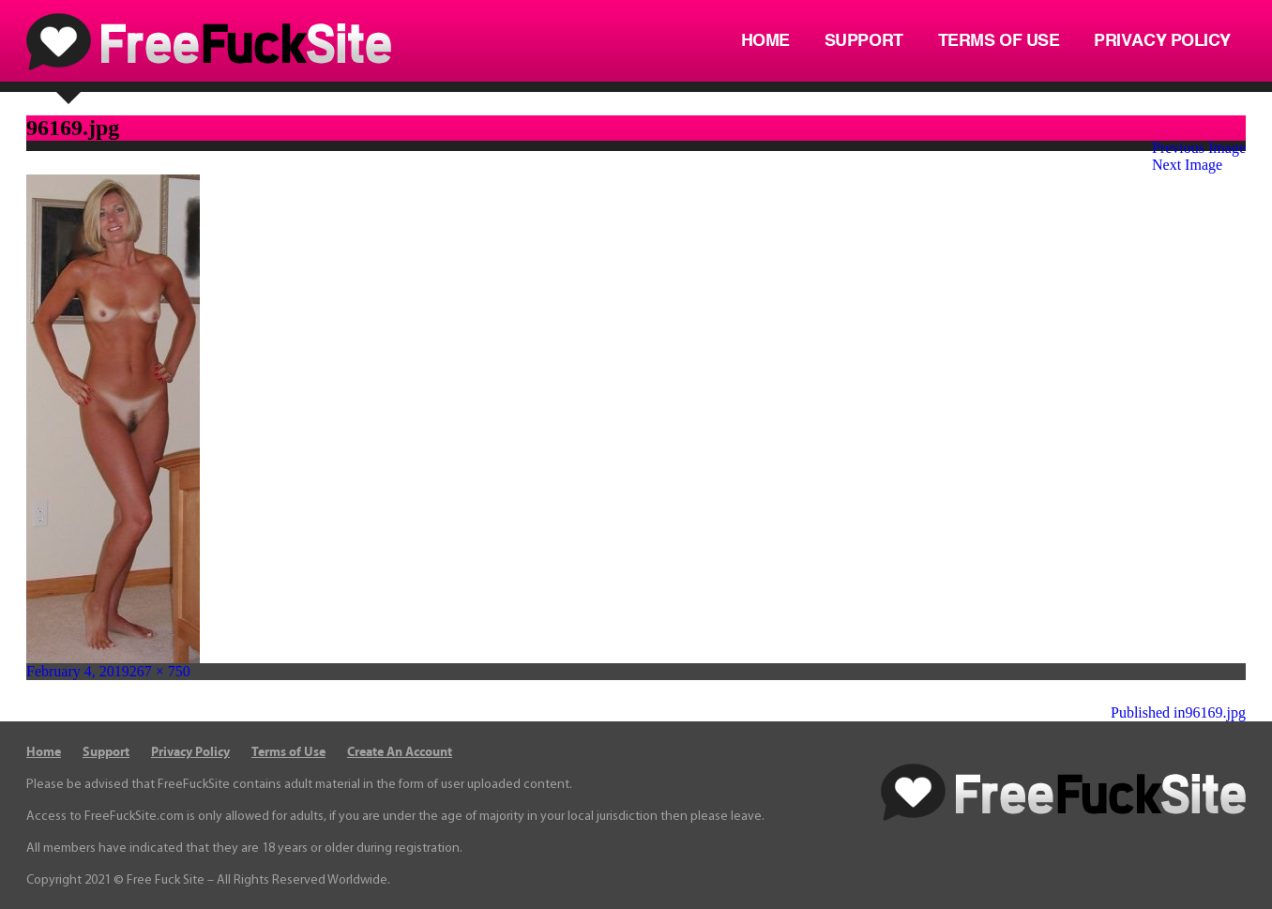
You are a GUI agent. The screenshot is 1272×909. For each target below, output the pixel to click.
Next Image (1187, 165)
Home (765, 41)
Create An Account (399, 752)
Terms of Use (999, 41)
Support (864, 41)
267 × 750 (159, 671)
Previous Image (1199, 148)
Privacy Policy (1162, 41)
